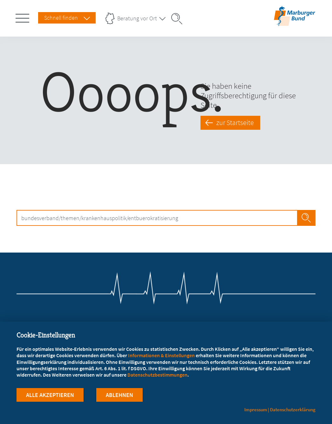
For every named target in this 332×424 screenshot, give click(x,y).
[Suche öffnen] (179, 19)
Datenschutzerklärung (292, 410)
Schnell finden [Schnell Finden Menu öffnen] (61, 17)
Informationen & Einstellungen (161, 355)
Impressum (255, 410)
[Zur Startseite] (294, 22)
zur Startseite (235, 122)
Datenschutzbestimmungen (157, 375)
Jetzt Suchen (306, 218)
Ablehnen (119, 395)
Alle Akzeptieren (50, 395)
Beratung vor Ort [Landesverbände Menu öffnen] (137, 18)
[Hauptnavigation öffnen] (23, 17)
